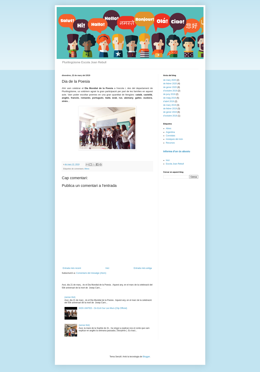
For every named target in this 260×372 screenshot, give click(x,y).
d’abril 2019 (168, 101)
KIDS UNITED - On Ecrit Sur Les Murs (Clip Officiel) (103, 308)
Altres (86, 169)
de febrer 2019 (170, 108)
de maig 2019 (169, 98)
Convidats (170, 135)
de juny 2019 (169, 94)
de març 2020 (169, 80)
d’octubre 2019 (170, 91)
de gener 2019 (170, 112)
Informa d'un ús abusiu (176, 151)
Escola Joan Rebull (175, 164)
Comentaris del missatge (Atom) (91, 273)
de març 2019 (169, 105)
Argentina (170, 132)
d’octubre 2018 (170, 116)
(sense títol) (70, 297)
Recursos (170, 143)
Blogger (146, 356)
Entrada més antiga (143, 268)
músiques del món (174, 139)
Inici (107, 268)
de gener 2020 (170, 87)
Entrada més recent (72, 268)
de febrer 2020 (170, 83)
